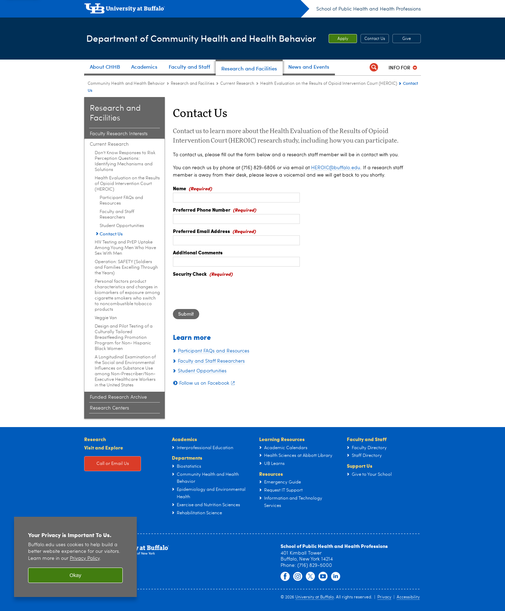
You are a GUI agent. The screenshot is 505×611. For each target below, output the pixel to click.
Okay (75, 575)
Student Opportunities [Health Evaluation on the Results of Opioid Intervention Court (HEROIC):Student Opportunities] (122, 226)
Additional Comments (198, 252)
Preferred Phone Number (201, 209)
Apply (342, 39)
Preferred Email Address (201, 230)
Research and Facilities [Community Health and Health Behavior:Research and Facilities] (192, 84)
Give (406, 39)
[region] (75, 557)
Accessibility (408, 597)
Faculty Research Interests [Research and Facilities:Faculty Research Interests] (119, 133)
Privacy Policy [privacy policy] (85, 558)
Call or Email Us (112, 463)
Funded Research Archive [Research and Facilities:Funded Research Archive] (118, 397)
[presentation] (226, 292)
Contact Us (374, 39)
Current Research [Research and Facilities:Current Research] (237, 84)
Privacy (384, 597)
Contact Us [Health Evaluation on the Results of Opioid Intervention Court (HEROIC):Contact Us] (111, 233)
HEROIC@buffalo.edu (335, 167)
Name (179, 188)
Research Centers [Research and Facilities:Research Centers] (109, 408)
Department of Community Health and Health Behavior (192, 38)
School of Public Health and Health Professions (368, 9)
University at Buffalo (314, 597)
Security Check (190, 273)
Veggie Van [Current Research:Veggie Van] (106, 318)
